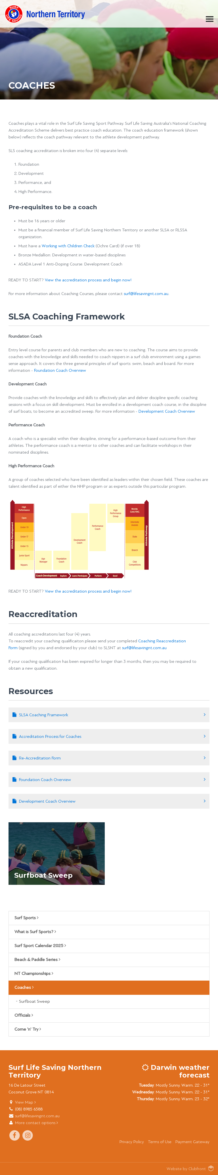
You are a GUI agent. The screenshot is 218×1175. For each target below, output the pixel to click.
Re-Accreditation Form (40, 758)
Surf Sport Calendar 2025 (40, 945)
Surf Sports (26, 917)
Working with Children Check (68, 246)
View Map (25, 1102)
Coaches (24, 987)
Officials (23, 1015)
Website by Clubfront (186, 1168)
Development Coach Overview (167, 411)
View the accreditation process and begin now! (89, 280)
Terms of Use (159, 1141)
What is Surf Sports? (35, 931)
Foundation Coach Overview (60, 370)
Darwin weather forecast (175, 1071)
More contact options (36, 1122)
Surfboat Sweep (34, 1001)
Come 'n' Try (27, 1029)
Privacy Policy (132, 1141)
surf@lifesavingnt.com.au (146, 293)
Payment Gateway (192, 1141)
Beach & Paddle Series (37, 959)
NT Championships (33, 973)
